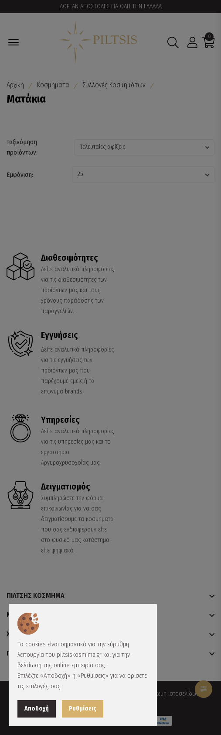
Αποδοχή (36, 708)
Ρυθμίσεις (82, 708)
